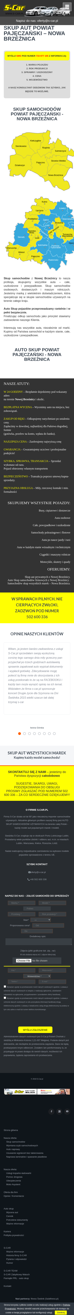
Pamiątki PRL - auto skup (16, 1278)
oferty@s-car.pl (47, 21)
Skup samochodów (15, 1141)
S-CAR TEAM (10, 1270)
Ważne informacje (15, 1223)
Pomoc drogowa (14, 1177)
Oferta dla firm (11, 1192)
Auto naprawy (13, 1149)
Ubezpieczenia (13, 1180)
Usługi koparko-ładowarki (18, 1173)
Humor (9, 1263)
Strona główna (11, 1130)
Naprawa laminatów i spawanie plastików (26, 1156)
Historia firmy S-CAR (16, 1255)
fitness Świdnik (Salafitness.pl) (45, 1299)
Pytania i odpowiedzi (16, 1259)
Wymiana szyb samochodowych (22, 1145)
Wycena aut (12, 1212)
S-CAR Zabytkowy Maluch (17, 1274)
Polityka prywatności (14, 1235)
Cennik (9, 1216)
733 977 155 (42, 56)
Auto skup (9, 1208)
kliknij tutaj (52, 955)
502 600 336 (37, 617)
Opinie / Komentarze (14, 1196)
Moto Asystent (13, 1184)
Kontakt (7, 1286)
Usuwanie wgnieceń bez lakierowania (24, 1153)
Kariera (7, 1231)
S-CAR (7, 1248)
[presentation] (30, 1018)
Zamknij (61, 1312)
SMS (18, 56)
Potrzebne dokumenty (17, 1220)
